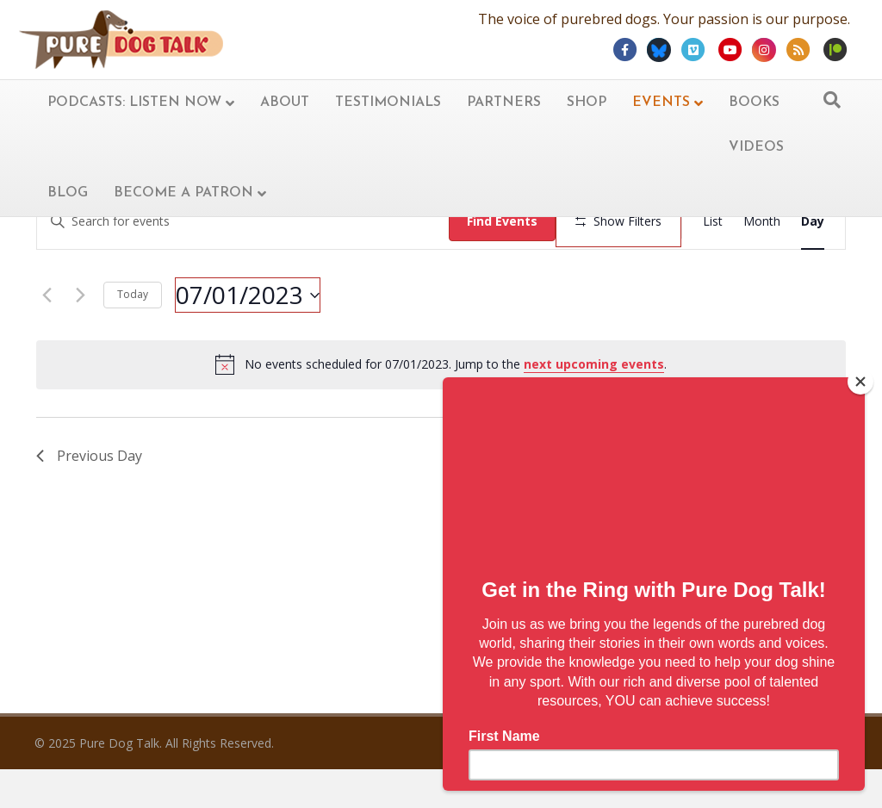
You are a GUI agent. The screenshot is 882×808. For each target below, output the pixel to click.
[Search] (832, 99)
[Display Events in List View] (713, 222)
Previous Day (89, 506)
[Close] (860, 382)
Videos (756, 147)
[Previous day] (46, 346)
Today (132, 346)
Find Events (504, 221)
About (284, 102)
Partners (504, 102)
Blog (67, 193)
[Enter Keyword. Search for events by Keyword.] (243, 222)
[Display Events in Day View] (812, 222)
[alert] (441, 416)
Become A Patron (183, 193)
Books (754, 102)
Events (661, 102)
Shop (586, 102)
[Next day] (80, 346)
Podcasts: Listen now (134, 102)
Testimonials (388, 102)
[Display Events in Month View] (761, 222)
